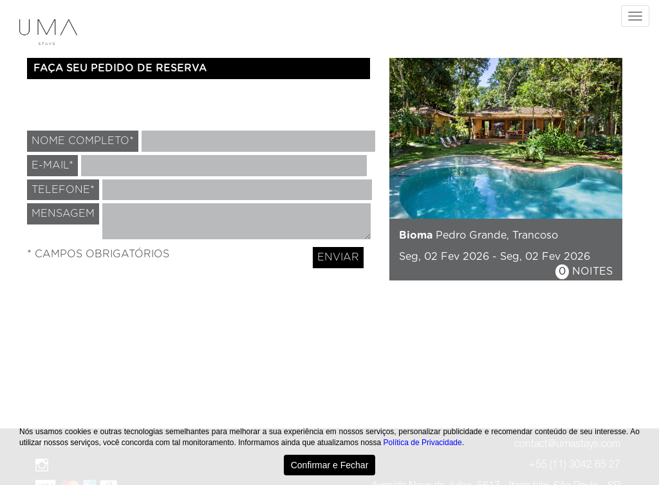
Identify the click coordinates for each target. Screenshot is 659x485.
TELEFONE (63, 190)
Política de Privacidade (423, 442)
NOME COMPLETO (83, 141)
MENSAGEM (63, 213)
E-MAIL (52, 165)
